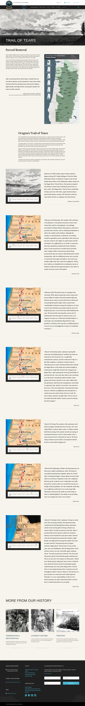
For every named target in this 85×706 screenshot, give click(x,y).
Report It (27, 691)
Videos (58, 7)
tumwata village (28, 674)
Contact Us (76, 2)
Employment (68, 2)
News (47, 7)
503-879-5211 (17, 680)
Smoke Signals (28, 685)
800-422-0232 (10, 680)
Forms (59, 2)
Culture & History (23, 7)
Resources (41, 7)
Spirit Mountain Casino (30, 672)
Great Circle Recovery (30, 671)
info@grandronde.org (11, 691)
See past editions (48, 671)
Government (32, 7)
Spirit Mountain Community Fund (32, 687)
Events (52, 7)
